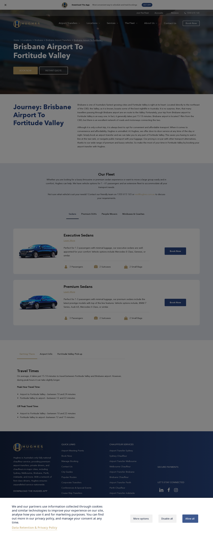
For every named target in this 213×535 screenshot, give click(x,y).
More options (141, 518)
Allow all (190, 518)
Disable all (167, 518)
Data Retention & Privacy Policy (34, 528)
